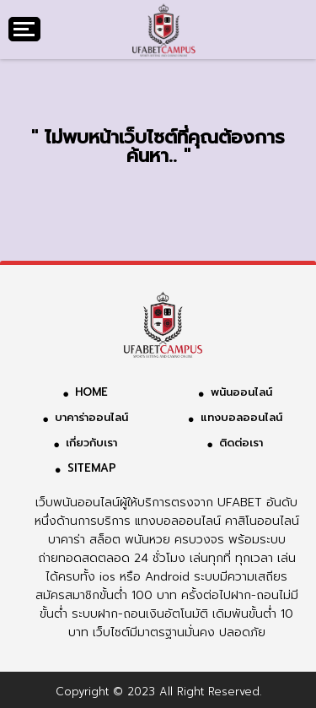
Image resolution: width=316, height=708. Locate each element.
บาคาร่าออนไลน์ (91, 417)
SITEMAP (91, 468)
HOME (91, 392)
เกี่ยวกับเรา (91, 443)
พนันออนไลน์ (241, 392)
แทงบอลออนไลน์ (241, 417)
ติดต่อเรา (241, 443)
